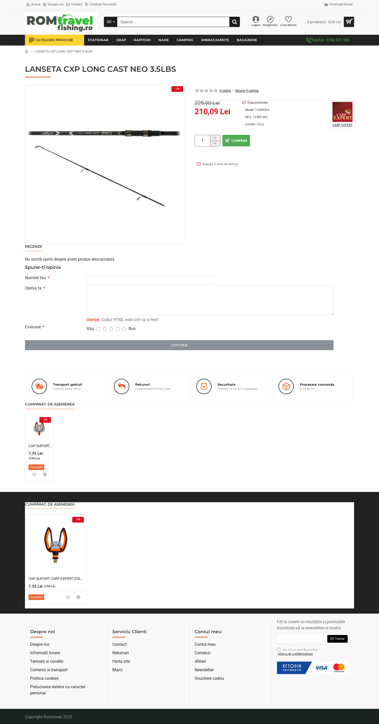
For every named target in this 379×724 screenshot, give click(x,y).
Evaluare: (33, 327)
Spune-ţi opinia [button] (247, 91)
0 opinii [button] (225, 91)
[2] (105, 330)
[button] (216, 163)
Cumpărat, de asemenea (50, 405)
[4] (118, 330)
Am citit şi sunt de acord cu (297, 652)
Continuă (179, 346)
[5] (124, 330)
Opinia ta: (33, 289)
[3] (111, 330)
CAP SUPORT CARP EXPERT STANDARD (40, 447)
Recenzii (33, 246)
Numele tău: (36, 277)
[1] (98, 330)
